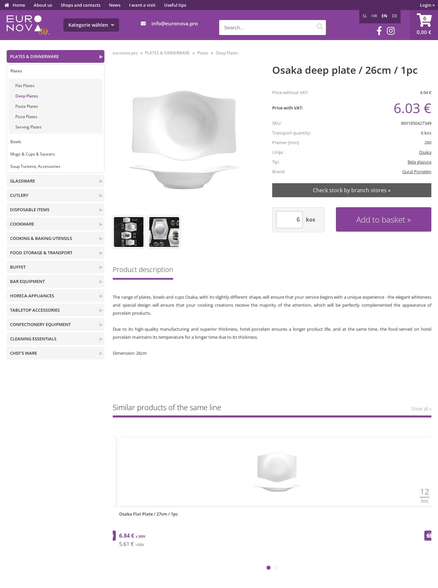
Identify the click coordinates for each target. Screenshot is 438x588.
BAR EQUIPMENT (27, 281)
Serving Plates (28, 127)
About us (43, 5)
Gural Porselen (416, 172)
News (114, 5)
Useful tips (175, 5)
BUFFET (18, 267)
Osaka (425, 152)
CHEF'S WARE (23, 353)
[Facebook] (379, 30)
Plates (16, 71)
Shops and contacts (80, 5)
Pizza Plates (26, 116)
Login (427, 5)
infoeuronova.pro (174, 23)
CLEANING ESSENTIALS (33, 339)
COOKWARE (22, 224)
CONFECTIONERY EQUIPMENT (40, 324)
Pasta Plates (26, 106)
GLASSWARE (22, 181)
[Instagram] (391, 30)
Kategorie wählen (91, 25)
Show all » (421, 408)
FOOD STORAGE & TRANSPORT (41, 253)
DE (394, 16)
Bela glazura (419, 162)
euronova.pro (125, 53)
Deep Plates (26, 96)
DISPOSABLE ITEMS (29, 210)
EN (384, 16)
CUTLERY (19, 195)
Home (19, 5)
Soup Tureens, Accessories (35, 166)
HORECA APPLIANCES (32, 296)
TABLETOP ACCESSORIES (35, 310)
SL (365, 16)
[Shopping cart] (424, 25)
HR (374, 16)
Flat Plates (24, 85)
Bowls (15, 141)
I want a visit (142, 5)
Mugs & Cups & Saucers (32, 154)
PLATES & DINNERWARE (34, 56)
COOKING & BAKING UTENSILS (41, 238)
